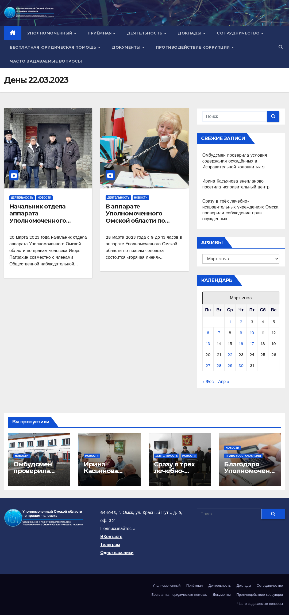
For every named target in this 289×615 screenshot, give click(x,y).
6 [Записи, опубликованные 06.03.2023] (208, 332)
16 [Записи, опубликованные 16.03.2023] (241, 343)
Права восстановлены (243, 455)
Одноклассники (116, 552)
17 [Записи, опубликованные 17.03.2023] (252, 343)
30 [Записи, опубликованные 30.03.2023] (241, 365)
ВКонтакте (111, 536)
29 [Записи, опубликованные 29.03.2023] (230, 365)
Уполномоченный (50, 33)
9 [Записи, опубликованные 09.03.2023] (241, 332)
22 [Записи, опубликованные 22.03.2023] (230, 354)
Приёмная (100, 33)
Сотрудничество (239, 33)
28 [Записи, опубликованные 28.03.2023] (218, 365)
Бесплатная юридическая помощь (54, 47)
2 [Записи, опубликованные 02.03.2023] (241, 321)
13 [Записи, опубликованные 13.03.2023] (208, 343)
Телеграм (110, 544)
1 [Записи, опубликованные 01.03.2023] (230, 321)
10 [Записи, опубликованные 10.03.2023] (252, 332)
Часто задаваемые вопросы (46, 61)
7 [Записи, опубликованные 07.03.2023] (219, 332)
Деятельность (145, 33)
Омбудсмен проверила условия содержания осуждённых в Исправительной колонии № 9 (234, 161)
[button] (281, 47)
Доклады (190, 33)
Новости (44, 197)
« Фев (208, 381)
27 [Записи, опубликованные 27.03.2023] (208, 365)
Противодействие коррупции (193, 47)
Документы (127, 47)
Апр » (223, 381)
